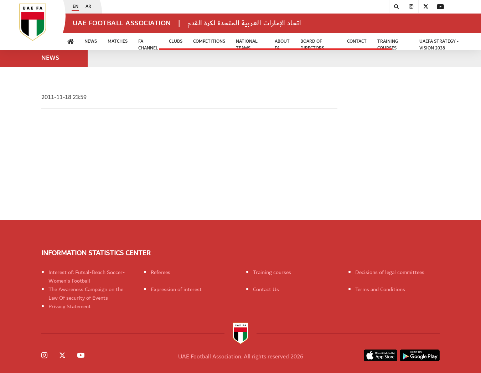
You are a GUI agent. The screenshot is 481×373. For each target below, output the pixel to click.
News (90, 41)
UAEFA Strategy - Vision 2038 (439, 44)
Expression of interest (176, 289)
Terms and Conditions (380, 289)
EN (75, 7)
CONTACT (357, 41)
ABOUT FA (282, 44)
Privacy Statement (69, 306)
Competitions (209, 41)
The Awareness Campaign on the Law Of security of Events (85, 294)
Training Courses (387, 44)
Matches (118, 41)
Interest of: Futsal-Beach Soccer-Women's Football (86, 276)
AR (88, 7)
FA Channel (148, 44)
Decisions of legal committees (389, 272)
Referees (160, 272)
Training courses (272, 272)
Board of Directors (312, 44)
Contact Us (266, 289)
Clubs (175, 41)
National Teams (247, 44)
